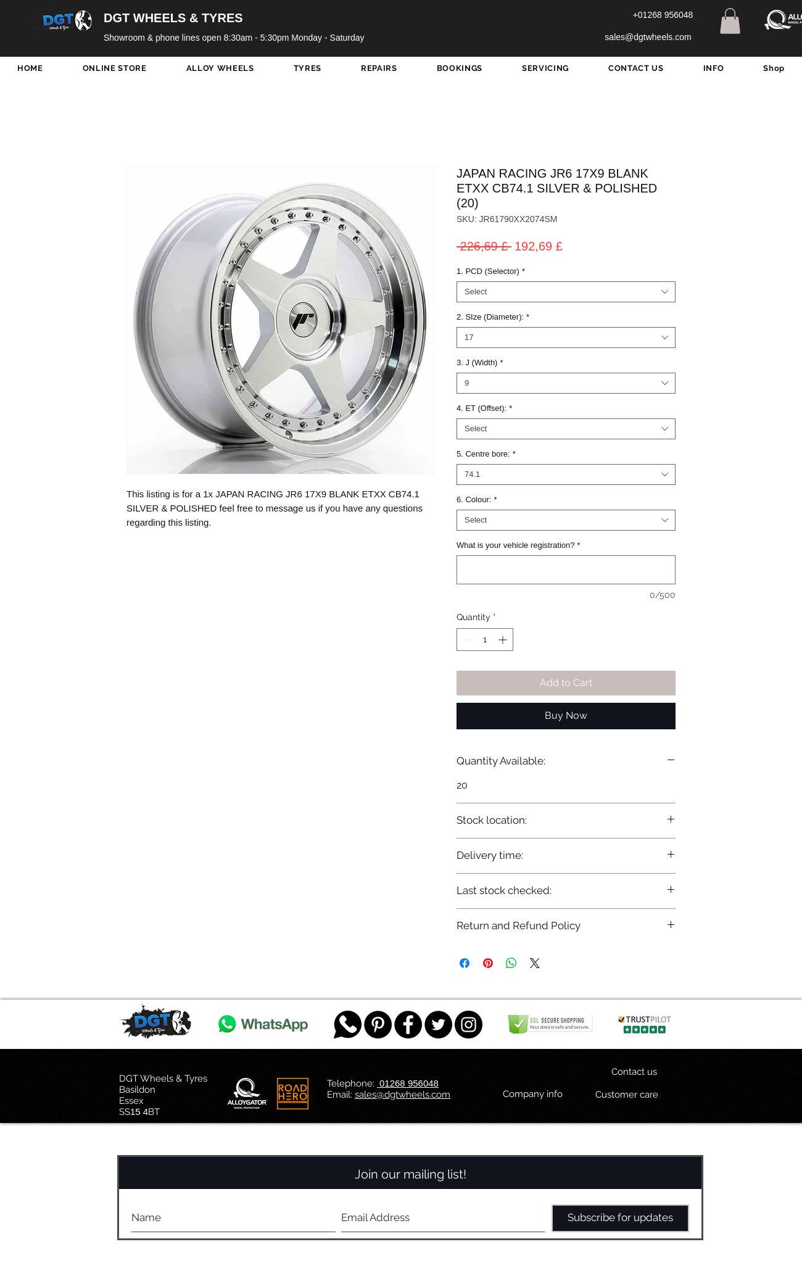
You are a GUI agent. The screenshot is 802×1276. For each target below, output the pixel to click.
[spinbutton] (485, 639)
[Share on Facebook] (464, 963)
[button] (730, 21)
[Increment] (503, 639)
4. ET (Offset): (484, 408)
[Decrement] (466, 639)
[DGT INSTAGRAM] (468, 1024)
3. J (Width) (480, 362)
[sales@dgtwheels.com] (648, 38)
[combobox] (566, 291)
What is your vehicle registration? (519, 545)
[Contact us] (634, 1072)
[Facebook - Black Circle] (408, 1024)
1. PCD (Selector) (491, 271)
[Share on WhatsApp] (511, 963)
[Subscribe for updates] (620, 1218)
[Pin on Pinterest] (488, 963)
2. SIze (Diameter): (493, 316)
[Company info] (533, 1094)
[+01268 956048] (663, 15)
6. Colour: (477, 499)
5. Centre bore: (486, 453)
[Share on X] (534, 963)
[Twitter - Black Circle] (438, 1024)
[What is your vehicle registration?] (566, 570)
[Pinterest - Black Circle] (378, 1024)
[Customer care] (626, 1095)
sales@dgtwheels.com (402, 1094)
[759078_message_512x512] (348, 1024)
